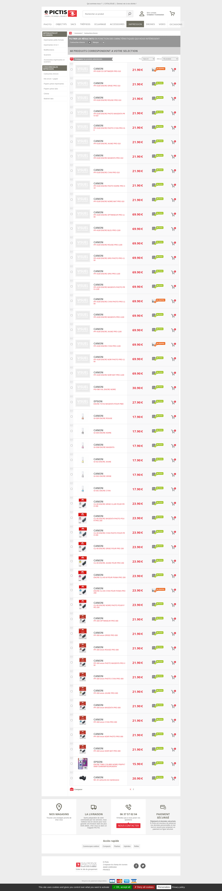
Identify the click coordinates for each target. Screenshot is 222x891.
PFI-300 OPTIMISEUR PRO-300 (106, 620)
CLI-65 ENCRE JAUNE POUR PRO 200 (109, 563)
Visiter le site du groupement (86, 869)
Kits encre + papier (51, 78)
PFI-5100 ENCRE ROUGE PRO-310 (107, 100)
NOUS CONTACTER (128, 824)
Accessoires (116, 24)
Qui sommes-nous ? (95, 4)
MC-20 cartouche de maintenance (106, 780)
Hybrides (127, 846)
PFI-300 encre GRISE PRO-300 (106, 635)
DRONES (147, 24)
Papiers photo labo (51, 88)
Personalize (164, 887)
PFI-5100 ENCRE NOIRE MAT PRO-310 (109, 201)
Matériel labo (49, 98)
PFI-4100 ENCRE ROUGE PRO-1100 (108, 244)
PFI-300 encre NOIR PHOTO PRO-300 (108, 736)
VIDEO (159, 24)
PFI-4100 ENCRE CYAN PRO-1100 (107, 346)
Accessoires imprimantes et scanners (54, 60)
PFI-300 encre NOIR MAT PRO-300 (107, 751)
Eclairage (100, 24)
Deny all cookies (144, 887)
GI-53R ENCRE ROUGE (103, 418)
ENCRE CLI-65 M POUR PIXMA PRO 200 (109, 577)
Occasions (173, 24)
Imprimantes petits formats (54, 39)
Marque (96, 42)
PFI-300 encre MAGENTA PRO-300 (107, 707)
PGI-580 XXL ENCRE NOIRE (105, 389)
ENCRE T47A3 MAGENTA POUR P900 (108, 404)
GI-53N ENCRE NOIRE (102, 432)
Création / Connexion (155, 15)
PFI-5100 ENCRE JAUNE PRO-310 (107, 143)
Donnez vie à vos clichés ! (126, 4)
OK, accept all (122, 887)
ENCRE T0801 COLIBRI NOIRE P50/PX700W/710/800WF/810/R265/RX (109, 765)
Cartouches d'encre (51, 73)
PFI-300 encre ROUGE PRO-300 (106, 649)
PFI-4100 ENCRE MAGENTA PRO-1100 (109, 317)
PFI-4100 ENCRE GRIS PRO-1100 (107, 273)
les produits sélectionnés (88, 59)
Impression (133, 24)
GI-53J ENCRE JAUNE (102, 461)
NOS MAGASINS (59, 813)
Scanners (47, 54)
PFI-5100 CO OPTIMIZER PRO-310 (107, 71)
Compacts (106, 846)
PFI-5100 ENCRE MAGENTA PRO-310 (108, 158)
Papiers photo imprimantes (54, 83)
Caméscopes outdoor (91, 846)
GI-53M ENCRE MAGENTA (104, 447)
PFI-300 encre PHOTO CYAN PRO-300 (108, 678)
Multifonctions (49, 49)
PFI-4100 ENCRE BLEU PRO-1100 (107, 230)
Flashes (117, 846)
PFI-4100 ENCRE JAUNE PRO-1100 (107, 331)
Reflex (136, 846)
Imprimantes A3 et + (51, 44)
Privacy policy (178, 887)
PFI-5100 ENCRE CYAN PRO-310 (107, 172)
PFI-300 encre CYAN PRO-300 (105, 722)
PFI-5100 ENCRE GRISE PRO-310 (107, 85)
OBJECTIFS (60, 24)
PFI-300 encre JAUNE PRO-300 (106, 693)
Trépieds (86, 24)
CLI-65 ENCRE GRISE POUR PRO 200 (109, 548)
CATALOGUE (109, 4)
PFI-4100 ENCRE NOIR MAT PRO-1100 (109, 375)
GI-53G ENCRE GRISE (102, 476)
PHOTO (47, 24)
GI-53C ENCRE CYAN (102, 490)
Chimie (46, 93)
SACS (73, 24)
